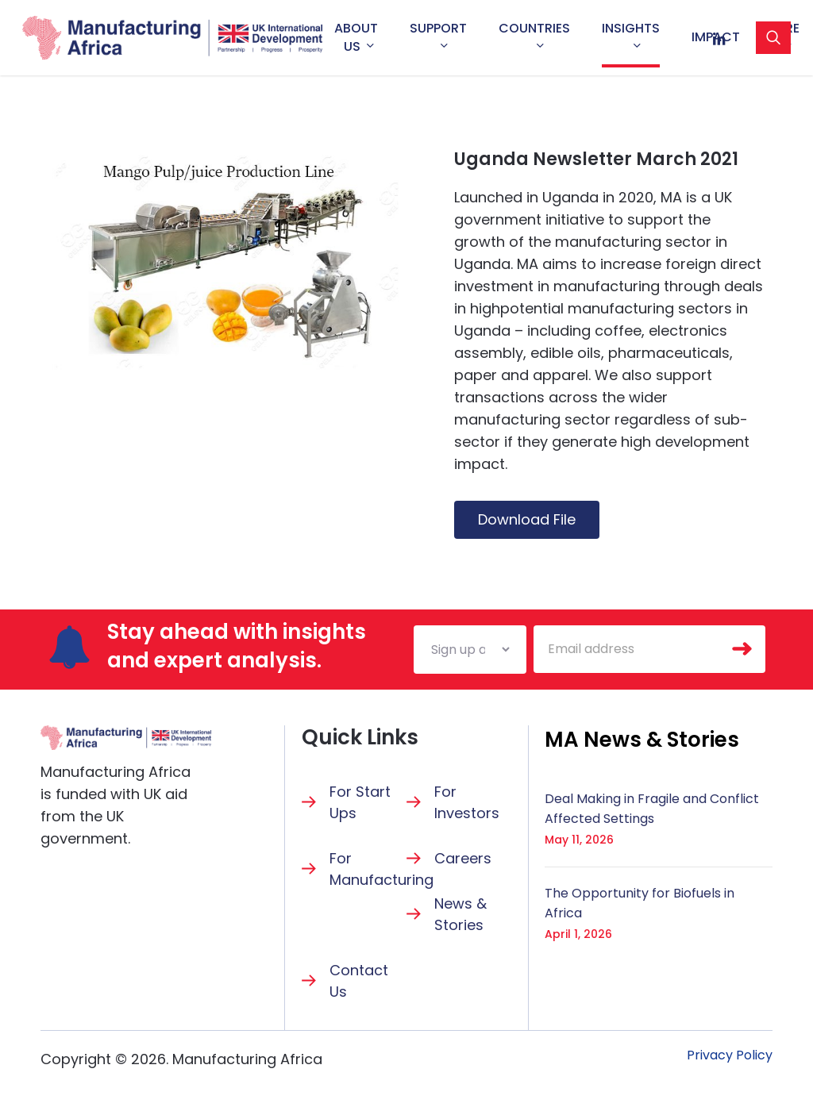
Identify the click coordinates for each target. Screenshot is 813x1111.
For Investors (466, 802)
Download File (527, 519)
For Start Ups (360, 802)
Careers (462, 858)
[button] (642, 739)
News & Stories (460, 914)
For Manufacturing (381, 869)
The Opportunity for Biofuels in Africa (639, 903)
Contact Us (358, 980)
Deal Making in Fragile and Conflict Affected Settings (652, 809)
